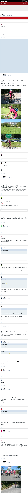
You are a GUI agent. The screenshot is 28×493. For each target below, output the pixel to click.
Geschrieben (7, 24)
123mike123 (5, 305)
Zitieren (4, 37)
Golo (3, 369)
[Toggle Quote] (1, 250)
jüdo (3, 197)
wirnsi (4, 430)
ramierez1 (3, 14)
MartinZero (5, 162)
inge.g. (4, 225)
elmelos (4, 154)
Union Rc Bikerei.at (9, 15)
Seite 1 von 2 (14, 20)
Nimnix (4, 276)
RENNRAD (2, 203)
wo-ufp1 (4, 247)
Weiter (25, 20)
